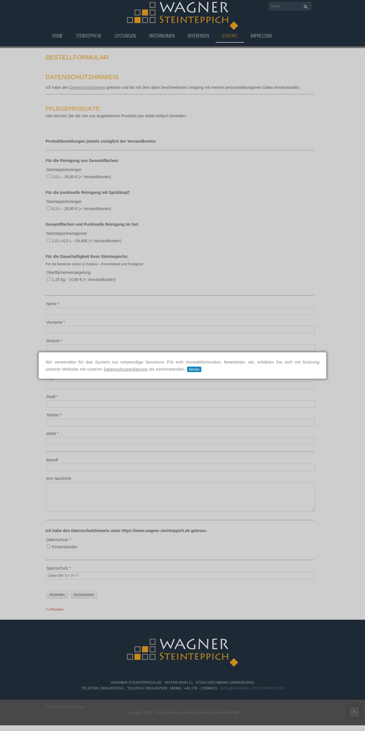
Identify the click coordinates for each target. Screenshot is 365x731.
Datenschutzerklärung (126, 369)
